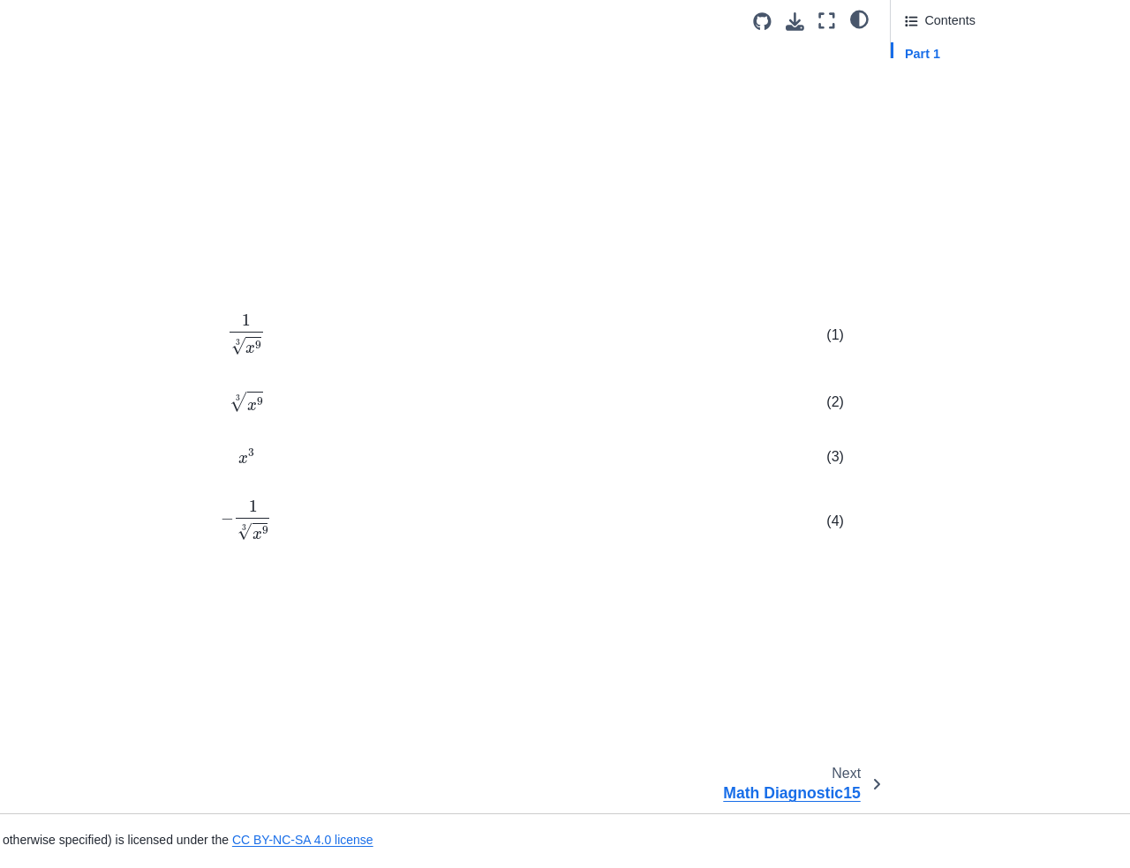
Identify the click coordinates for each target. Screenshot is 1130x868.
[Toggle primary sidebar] (256, 21)
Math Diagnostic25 (75, 481)
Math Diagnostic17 (75, 257)
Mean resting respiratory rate (104, 810)
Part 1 (922, 54)
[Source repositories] (762, 21)
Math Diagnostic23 (75, 425)
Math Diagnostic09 (75, 33)
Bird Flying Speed (73, 726)
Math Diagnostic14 (79, 173)
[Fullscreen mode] (826, 21)
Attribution (933, 103)
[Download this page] (795, 21)
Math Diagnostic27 (75, 537)
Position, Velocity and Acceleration (83, 688)
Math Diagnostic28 (75, 565)
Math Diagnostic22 (75, 397)
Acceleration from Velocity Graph (115, 649)
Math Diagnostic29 (75, 593)
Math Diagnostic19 (75, 313)
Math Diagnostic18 (75, 285)
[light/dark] (859, 19)
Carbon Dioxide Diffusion (93, 754)
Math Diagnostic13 (75, 145)
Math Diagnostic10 (75, 61)
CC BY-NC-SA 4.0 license (786, 840)
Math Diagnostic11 (75, 89)
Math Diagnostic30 (75, 621)
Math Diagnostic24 (75, 452)
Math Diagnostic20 (75, 340)
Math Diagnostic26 (75, 509)
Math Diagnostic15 (75, 201)
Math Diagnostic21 (75, 369)
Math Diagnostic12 (75, 116)
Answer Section (966, 78)
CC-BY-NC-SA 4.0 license (525, 684)
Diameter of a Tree (75, 782)
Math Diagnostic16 (75, 228)
